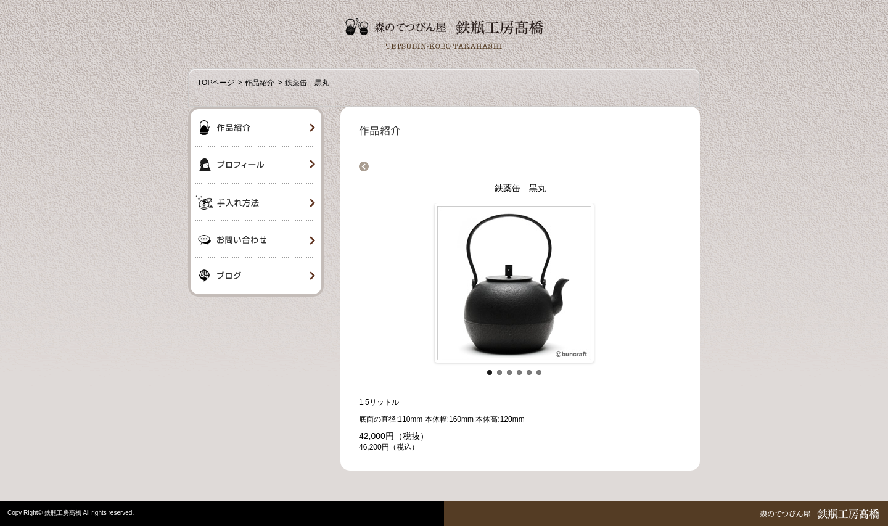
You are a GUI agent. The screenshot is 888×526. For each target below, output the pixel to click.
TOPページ (215, 82)
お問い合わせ (256, 239)
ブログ (256, 278)
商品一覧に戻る (364, 166)
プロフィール (256, 165)
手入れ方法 (256, 202)
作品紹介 (259, 82)
